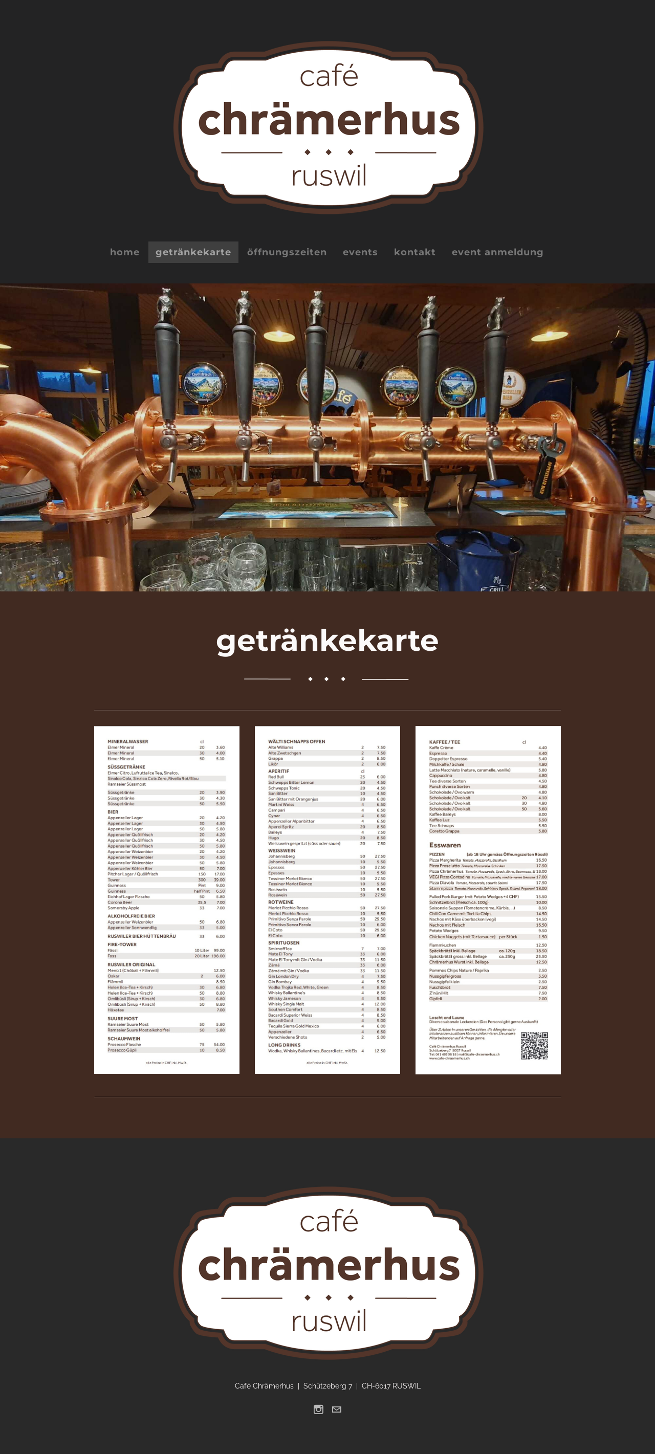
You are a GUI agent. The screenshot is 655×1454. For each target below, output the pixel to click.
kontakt (415, 252)
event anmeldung (498, 252)
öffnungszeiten (287, 252)
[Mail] (336, 1409)
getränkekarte (193, 252)
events (360, 252)
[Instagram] (318, 1409)
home (125, 252)
